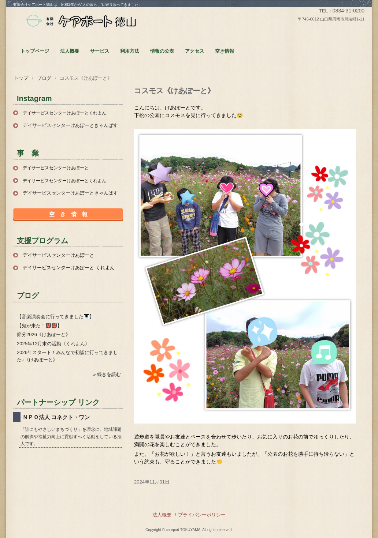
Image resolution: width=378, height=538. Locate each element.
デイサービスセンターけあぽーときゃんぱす (70, 125)
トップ (21, 78)
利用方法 (129, 51)
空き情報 (224, 51)
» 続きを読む (107, 374)
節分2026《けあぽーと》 (43, 334)
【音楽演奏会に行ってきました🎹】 (55, 316)
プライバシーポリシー (202, 515)
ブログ (44, 78)
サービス (99, 51)
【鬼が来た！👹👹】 (39, 325)
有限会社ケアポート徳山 (80, 21)
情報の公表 (162, 51)
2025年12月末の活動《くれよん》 (53, 343)
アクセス (194, 51)
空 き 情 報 (68, 214)
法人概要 (69, 51)
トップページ (35, 51)
